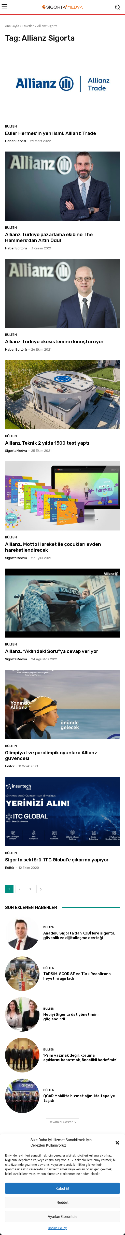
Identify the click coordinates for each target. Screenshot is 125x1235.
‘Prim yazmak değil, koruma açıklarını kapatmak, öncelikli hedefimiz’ (80, 1057)
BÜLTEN (11, 126)
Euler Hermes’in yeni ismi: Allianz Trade (50, 133)
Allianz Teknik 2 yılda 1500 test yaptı (47, 443)
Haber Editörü (16, 248)
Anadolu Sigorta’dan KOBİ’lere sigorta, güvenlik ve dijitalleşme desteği (79, 935)
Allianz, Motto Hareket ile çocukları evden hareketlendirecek (53, 547)
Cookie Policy (57, 1228)
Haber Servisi (15, 141)
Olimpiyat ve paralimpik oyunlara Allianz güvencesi (51, 755)
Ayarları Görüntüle (62, 1216)
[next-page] (40, 889)
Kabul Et (62, 1188)
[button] (117, 1142)
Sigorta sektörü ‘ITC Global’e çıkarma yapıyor (57, 860)
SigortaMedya (16, 451)
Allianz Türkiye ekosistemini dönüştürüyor (54, 341)
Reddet (62, 1202)
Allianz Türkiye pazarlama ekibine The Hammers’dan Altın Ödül (49, 237)
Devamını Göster (62, 1122)
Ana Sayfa (12, 26)
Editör (10, 766)
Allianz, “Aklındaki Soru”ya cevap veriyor (51, 651)
